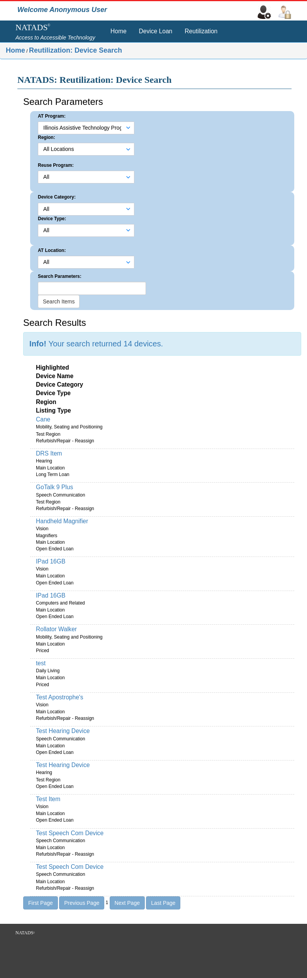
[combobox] (82, 128)
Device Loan (156, 31)
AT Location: (52, 250)
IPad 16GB (50, 561)
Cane (43, 419)
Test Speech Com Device (69, 833)
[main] (153, 495)
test (41, 663)
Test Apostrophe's (59, 697)
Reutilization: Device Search (75, 50)
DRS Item (49, 453)
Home (118, 31)
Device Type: (52, 218)
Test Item (48, 799)
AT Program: (52, 116)
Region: (46, 137)
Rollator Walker (56, 629)
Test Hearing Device (63, 731)
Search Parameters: (59, 276)
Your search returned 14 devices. (96, 343)
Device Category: (57, 197)
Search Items (59, 301)
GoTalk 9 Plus (54, 487)
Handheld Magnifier (62, 521)
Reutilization (201, 31)
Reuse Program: (56, 165)
